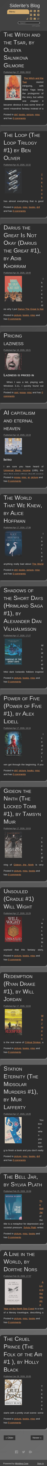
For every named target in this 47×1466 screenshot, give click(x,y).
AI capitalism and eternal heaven (19, 420)
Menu (12, 11)
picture (30, 114)
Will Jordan (42, 1027)
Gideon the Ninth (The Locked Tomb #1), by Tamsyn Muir (22, 806)
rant (16, 392)
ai (29, 477)
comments (19, 118)
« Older (9, 1437)
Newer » (37, 1437)
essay (23, 392)
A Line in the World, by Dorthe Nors (20, 1262)
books (22, 114)
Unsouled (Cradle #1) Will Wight (19, 899)
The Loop (42, 186)
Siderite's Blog (25, 5)
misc (37, 114)
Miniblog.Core (21, 1463)
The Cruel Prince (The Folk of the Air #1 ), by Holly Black (23, 1354)
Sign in (40, 1463)
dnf (15, 114)
